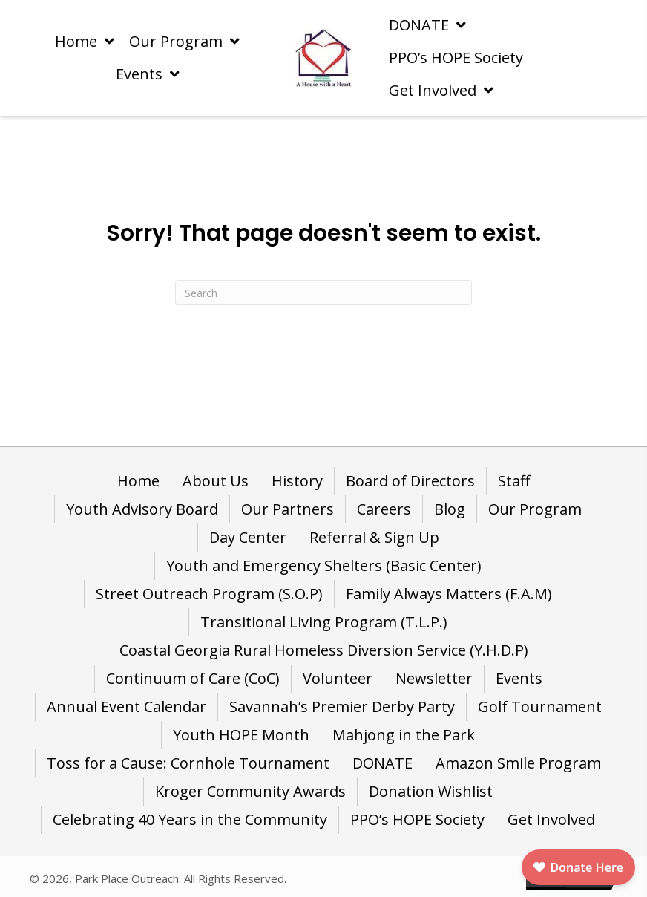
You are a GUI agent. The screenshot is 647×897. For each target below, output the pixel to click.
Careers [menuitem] (384, 509)
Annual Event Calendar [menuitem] (126, 707)
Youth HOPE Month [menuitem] (241, 735)
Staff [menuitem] (514, 481)
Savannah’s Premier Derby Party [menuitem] (342, 707)
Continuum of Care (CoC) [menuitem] (193, 678)
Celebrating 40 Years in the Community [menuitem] (190, 819)
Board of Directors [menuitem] (410, 481)
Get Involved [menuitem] (551, 819)
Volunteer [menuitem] (337, 678)
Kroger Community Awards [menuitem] (250, 791)
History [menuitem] (297, 481)
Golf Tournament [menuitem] (540, 707)
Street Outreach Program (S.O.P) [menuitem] (209, 594)
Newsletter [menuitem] (434, 678)
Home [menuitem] (138, 481)
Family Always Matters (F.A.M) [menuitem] (449, 594)
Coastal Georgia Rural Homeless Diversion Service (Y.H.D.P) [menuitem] (323, 650)
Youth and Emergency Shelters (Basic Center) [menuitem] (324, 565)
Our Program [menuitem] (535, 509)
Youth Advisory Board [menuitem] (142, 509)
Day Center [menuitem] (247, 537)
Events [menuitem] (519, 678)
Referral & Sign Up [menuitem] (374, 537)
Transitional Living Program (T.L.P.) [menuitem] (323, 622)
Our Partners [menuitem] (287, 509)
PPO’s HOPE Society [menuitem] (417, 819)
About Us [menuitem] (216, 481)
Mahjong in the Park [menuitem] (403, 735)
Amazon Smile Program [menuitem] (518, 763)
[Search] (323, 292)
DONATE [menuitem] (382, 763)
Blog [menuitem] (449, 509)
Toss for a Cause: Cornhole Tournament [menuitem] (188, 763)
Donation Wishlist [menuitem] (431, 791)
